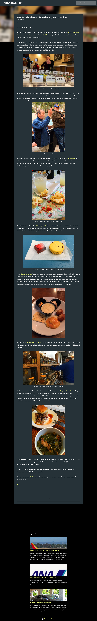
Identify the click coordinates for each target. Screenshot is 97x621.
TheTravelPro (13, 2)
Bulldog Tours (47, 35)
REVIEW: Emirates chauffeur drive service (40, 602)
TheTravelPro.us (34, 477)
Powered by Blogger (48, 619)
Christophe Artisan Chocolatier (46, 226)
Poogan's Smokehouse (67, 391)
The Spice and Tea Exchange (35, 342)
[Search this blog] (87, 3)
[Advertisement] (48, 517)
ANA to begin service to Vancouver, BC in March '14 (43, 577)
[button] (18, 23)
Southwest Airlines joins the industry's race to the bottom (44, 550)
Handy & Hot (72, 158)
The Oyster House (26, 274)
